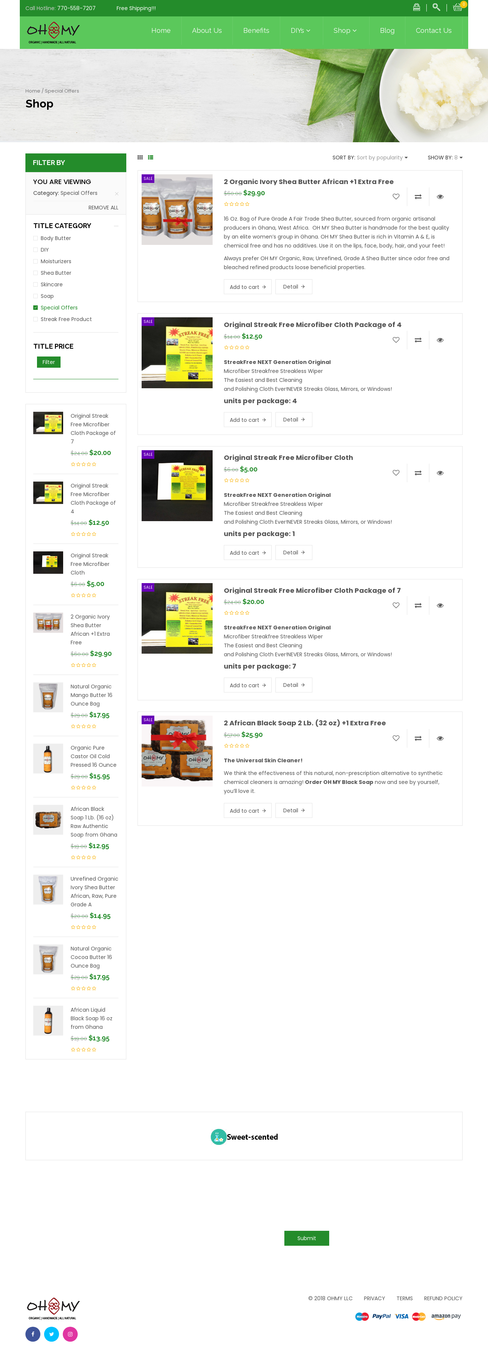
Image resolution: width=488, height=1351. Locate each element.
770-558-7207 (76, 8)
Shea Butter (56, 273)
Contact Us (434, 30)
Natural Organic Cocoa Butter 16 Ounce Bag (91, 957)
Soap (47, 296)
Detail (290, 286)
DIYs (301, 31)
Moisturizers (56, 261)
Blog (387, 30)
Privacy (374, 1298)
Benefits (256, 30)
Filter (49, 362)
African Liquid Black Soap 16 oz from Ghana (91, 1018)
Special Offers (79, 193)
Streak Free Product (66, 319)
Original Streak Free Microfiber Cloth (90, 564)
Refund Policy (443, 1298)
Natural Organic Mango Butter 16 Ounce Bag (91, 695)
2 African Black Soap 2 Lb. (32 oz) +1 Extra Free (305, 723)
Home (161, 30)
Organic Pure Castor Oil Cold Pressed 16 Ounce (94, 756)
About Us (207, 30)
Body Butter (56, 238)
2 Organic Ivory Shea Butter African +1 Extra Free (90, 629)
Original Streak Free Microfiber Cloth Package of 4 (93, 498)
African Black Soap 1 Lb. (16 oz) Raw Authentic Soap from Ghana (94, 821)
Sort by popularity (380, 157)
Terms (404, 1298)
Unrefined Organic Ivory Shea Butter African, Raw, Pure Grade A (94, 891)
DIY (45, 249)
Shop (346, 31)
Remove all (103, 207)
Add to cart (244, 287)
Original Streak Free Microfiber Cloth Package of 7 (93, 428)
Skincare (52, 284)
